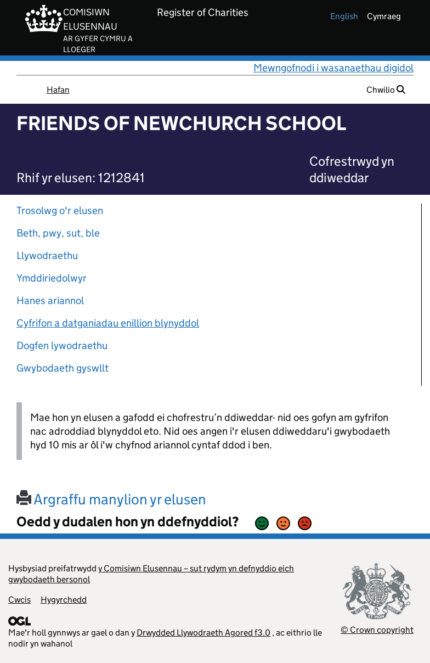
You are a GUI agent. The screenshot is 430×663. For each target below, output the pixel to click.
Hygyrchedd (64, 599)
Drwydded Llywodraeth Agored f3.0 (203, 632)
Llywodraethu (47, 255)
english (344, 16)
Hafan (58, 90)
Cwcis (19, 599)
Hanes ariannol (50, 300)
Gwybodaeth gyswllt (62, 368)
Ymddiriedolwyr (51, 278)
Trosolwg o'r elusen (59, 210)
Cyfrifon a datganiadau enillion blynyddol (107, 323)
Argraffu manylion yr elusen (111, 499)
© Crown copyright (377, 630)
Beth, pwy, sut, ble (58, 233)
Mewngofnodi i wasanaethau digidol (333, 67)
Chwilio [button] (385, 90)
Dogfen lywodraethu (62, 345)
